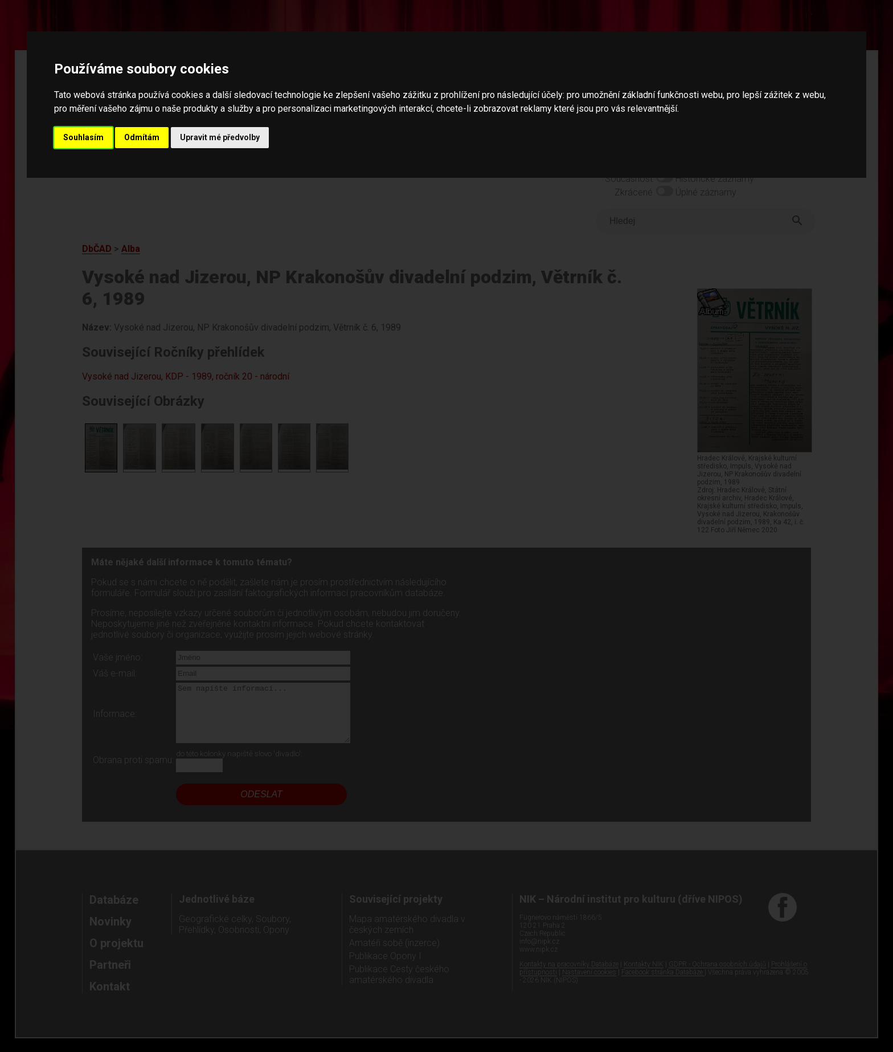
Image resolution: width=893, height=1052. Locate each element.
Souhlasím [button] (83, 137)
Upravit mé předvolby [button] (220, 137)
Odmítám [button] (141, 137)
